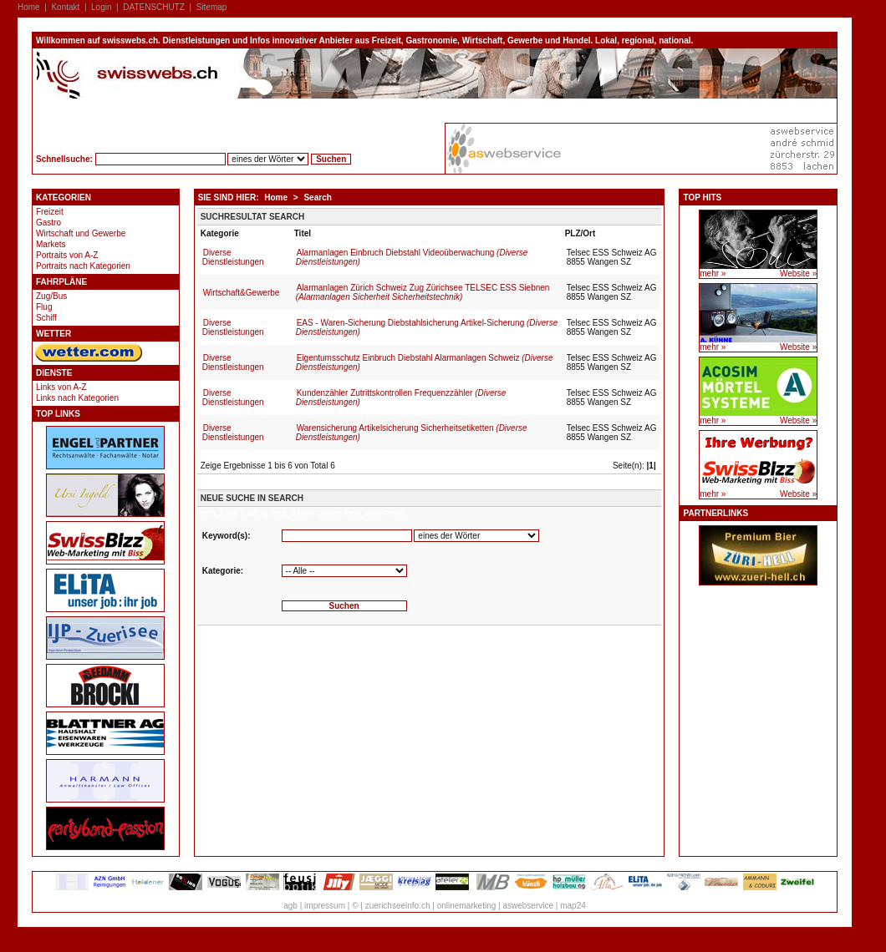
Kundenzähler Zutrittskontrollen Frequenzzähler (401, 397)
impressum (324, 905)
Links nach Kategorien (77, 398)
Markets (51, 244)
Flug (44, 306)
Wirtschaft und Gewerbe (80, 233)
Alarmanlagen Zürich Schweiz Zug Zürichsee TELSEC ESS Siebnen (423, 292)
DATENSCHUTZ (154, 7)
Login (101, 7)
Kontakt (65, 7)
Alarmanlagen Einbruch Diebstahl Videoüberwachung (412, 257)
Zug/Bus (51, 296)
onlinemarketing (466, 905)
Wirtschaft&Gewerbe (241, 292)
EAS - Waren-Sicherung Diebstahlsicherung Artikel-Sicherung (427, 327)
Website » (798, 273)
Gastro (48, 222)
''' (476, 535)
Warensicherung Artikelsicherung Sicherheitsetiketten (411, 432)
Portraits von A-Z (67, 255)
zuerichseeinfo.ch (397, 905)
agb (290, 905)
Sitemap (211, 7)
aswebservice (527, 905)
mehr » (713, 273)
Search (317, 197)
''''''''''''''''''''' (344, 571)
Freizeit (50, 211)
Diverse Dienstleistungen (233, 257)
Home (29, 7)
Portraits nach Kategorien (83, 266)
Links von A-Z (61, 387)
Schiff (46, 317)
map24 (573, 905)
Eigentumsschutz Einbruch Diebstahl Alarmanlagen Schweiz (424, 362)
